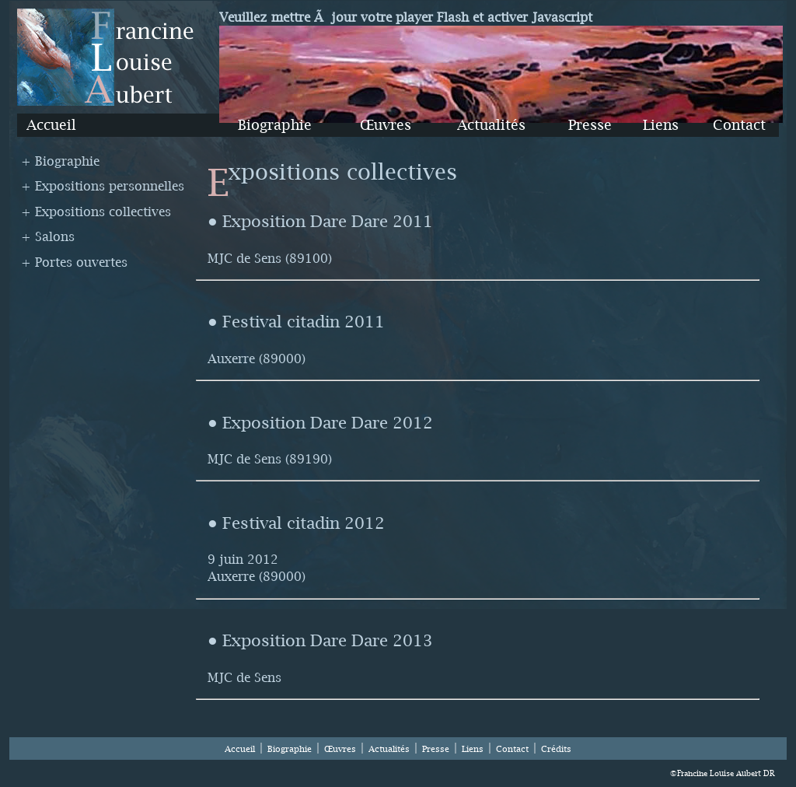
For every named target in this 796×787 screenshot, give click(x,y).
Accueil (51, 125)
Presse (590, 125)
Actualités (491, 125)
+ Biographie (60, 161)
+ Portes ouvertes (74, 262)
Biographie (275, 125)
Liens (661, 125)
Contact (739, 125)
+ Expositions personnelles (102, 186)
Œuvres (385, 125)
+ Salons (48, 236)
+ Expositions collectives (96, 212)
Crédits (556, 749)
